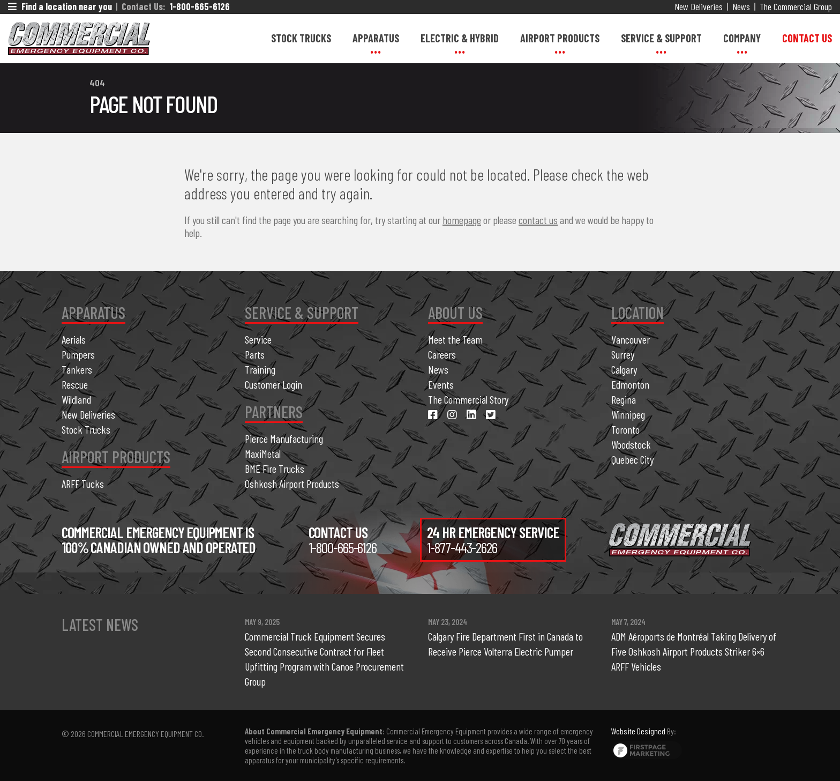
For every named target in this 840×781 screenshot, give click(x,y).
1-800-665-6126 (200, 6)
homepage (461, 219)
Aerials (74, 339)
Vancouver (630, 339)
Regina (623, 399)
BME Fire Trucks (274, 468)
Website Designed (638, 731)
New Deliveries (698, 6)
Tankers (77, 369)
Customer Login (273, 384)
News (741, 6)
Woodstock (631, 444)
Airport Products (559, 38)
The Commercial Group (796, 6)
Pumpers (78, 354)
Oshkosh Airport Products (292, 483)
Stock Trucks (301, 38)
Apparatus (375, 38)
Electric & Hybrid (460, 38)
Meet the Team (455, 339)
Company (742, 38)
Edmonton (630, 384)
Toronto (625, 429)
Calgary (624, 369)
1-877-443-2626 (462, 547)
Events (441, 384)
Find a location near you (60, 6)
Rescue (75, 384)
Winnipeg (628, 414)
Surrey (622, 354)
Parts (255, 354)
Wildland (76, 399)
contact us (538, 219)
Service (258, 339)
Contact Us (807, 38)
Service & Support (661, 38)
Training (260, 369)
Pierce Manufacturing (284, 438)
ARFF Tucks (83, 483)
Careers (442, 354)
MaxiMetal (263, 453)
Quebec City (632, 459)
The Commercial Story (468, 399)
